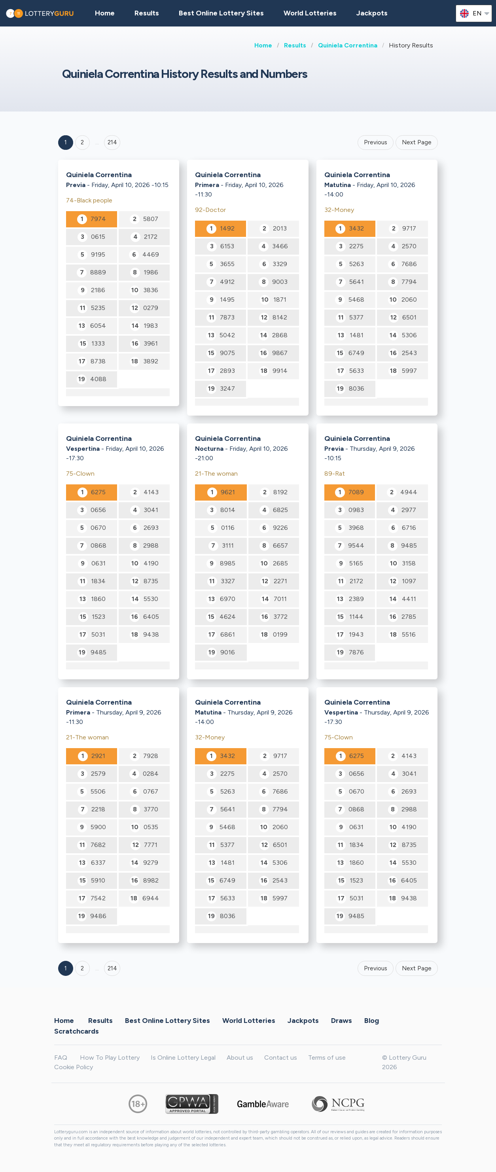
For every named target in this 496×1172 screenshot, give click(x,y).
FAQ (60, 1057)
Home (263, 45)
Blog (371, 1020)
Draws (341, 1020)
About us (240, 1057)
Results (295, 45)
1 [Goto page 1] (65, 142)
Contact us (280, 1057)
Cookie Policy (73, 1067)
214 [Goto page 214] (112, 968)
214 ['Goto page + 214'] (112, 142)
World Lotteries (310, 13)
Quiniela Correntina (347, 45)
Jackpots (372, 13)
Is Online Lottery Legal (183, 1057)
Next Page (417, 142)
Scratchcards (76, 1031)
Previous (375, 142)
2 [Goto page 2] (82, 142)
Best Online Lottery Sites (221, 13)
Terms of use (327, 1057)
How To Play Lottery (110, 1057)
